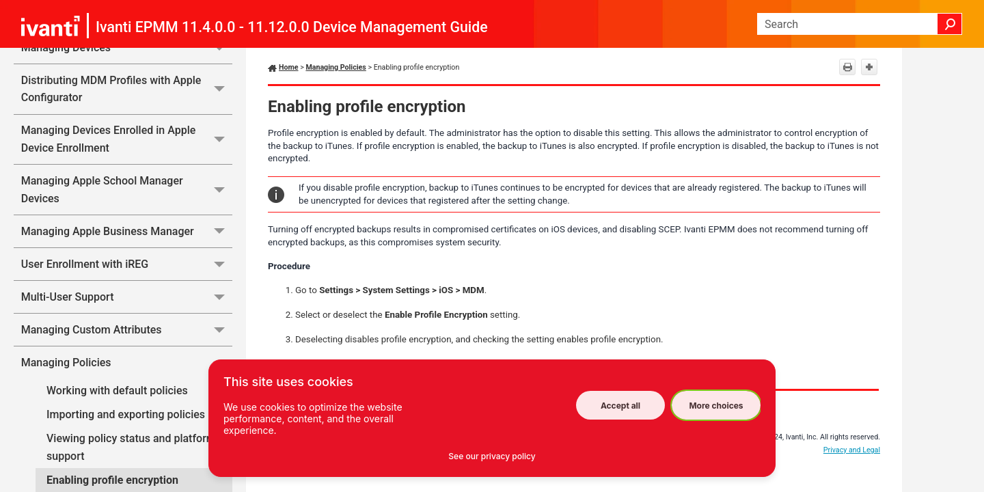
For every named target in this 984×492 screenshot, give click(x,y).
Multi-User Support (126, 297)
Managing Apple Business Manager (126, 231)
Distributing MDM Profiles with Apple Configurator (126, 89)
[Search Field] (859, 24)
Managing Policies (126, 362)
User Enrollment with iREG (126, 264)
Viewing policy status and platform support (131, 447)
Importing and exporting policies (125, 414)
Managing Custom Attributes (126, 330)
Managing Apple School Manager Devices (126, 190)
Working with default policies (117, 390)
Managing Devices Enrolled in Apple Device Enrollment (126, 140)
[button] (950, 24)
